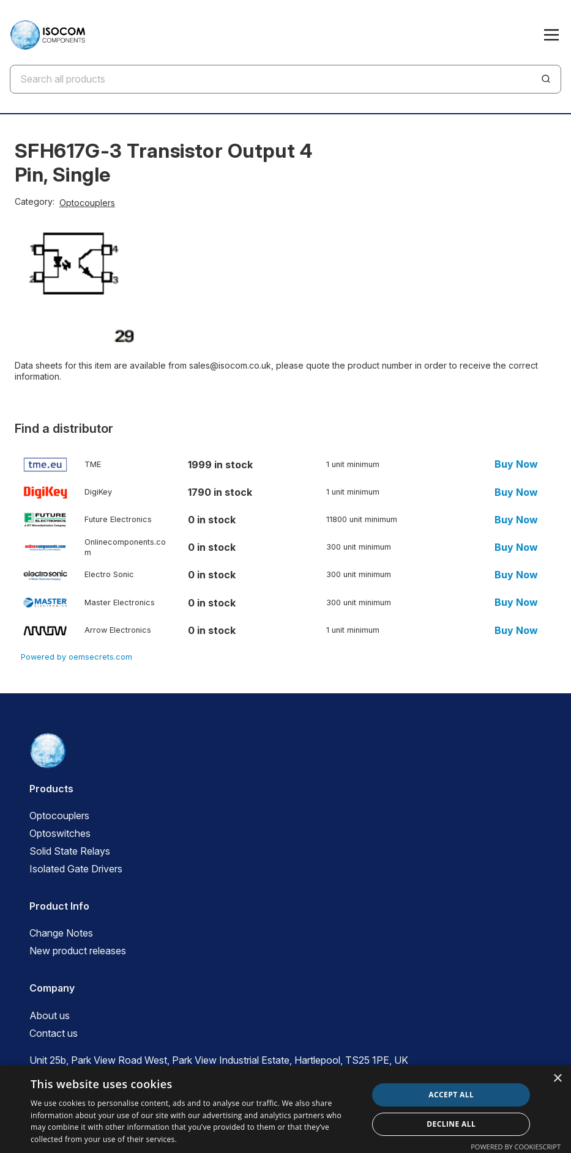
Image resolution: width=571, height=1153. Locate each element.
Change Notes (61, 933)
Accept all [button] (451, 1094)
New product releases (77, 951)
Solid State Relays (69, 851)
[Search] (546, 79)
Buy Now (516, 465)
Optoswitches (60, 833)
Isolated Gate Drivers (75, 869)
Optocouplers (87, 202)
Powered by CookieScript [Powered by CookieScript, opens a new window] (516, 1146)
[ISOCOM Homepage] (47, 35)
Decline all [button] (451, 1124)
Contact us (53, 1033)
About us (49, 1015)
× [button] (557, 1078)
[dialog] (285, 1109)
